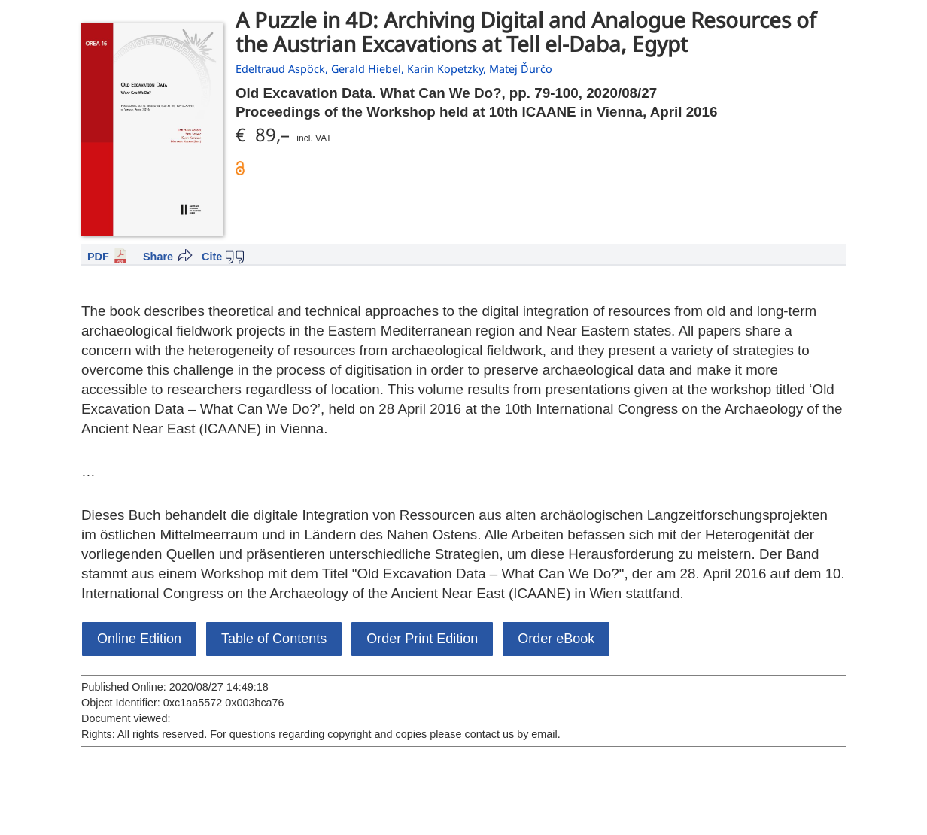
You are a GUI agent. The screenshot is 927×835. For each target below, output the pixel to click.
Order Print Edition (422, 638)
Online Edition (139, 638)
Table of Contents (274, 638)
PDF (98, 256)
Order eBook (556, 638)
